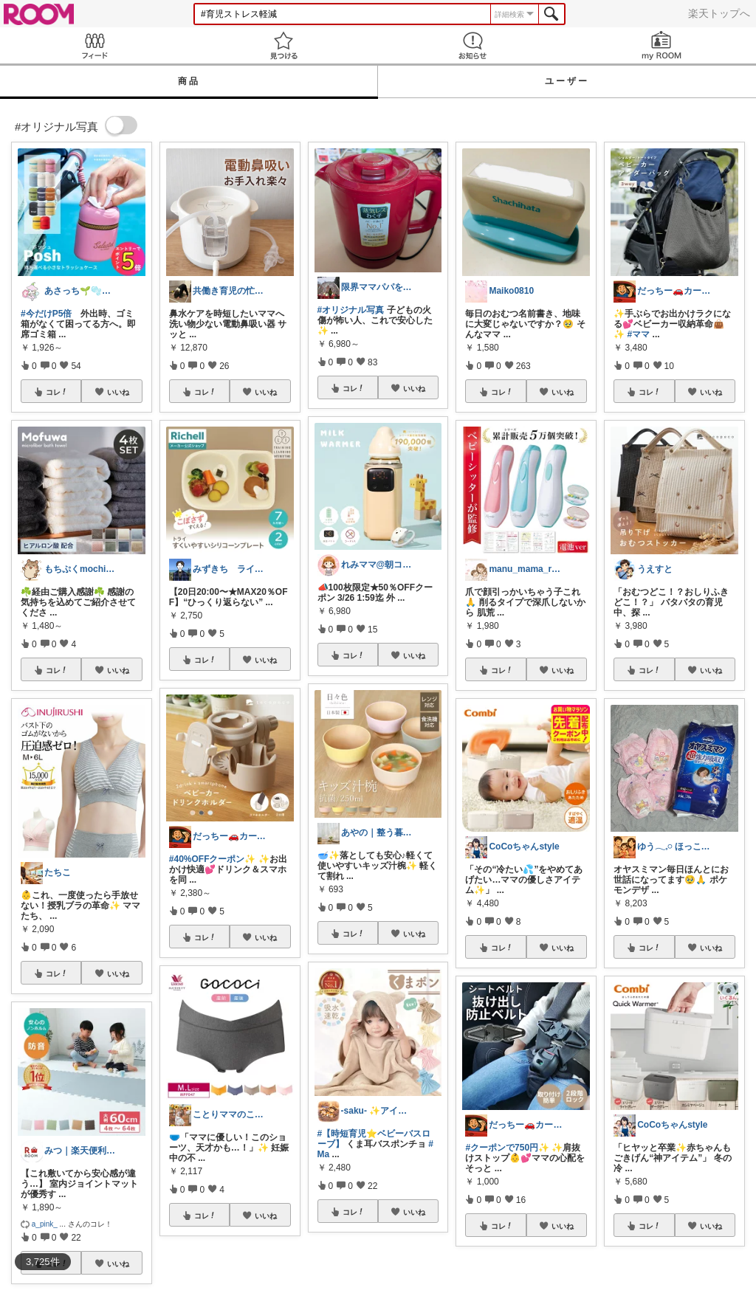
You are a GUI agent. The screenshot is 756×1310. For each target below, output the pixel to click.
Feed (94, 45)
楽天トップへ (719, 13)
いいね (118, 392)
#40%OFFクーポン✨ (212, 859)
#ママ (639, 334)
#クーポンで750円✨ (507, 1147)
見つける (283, 45)
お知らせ (472, 45)
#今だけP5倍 (46, 313)
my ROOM (661, 45)
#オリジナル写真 (351, 310)
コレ (57, 392)
